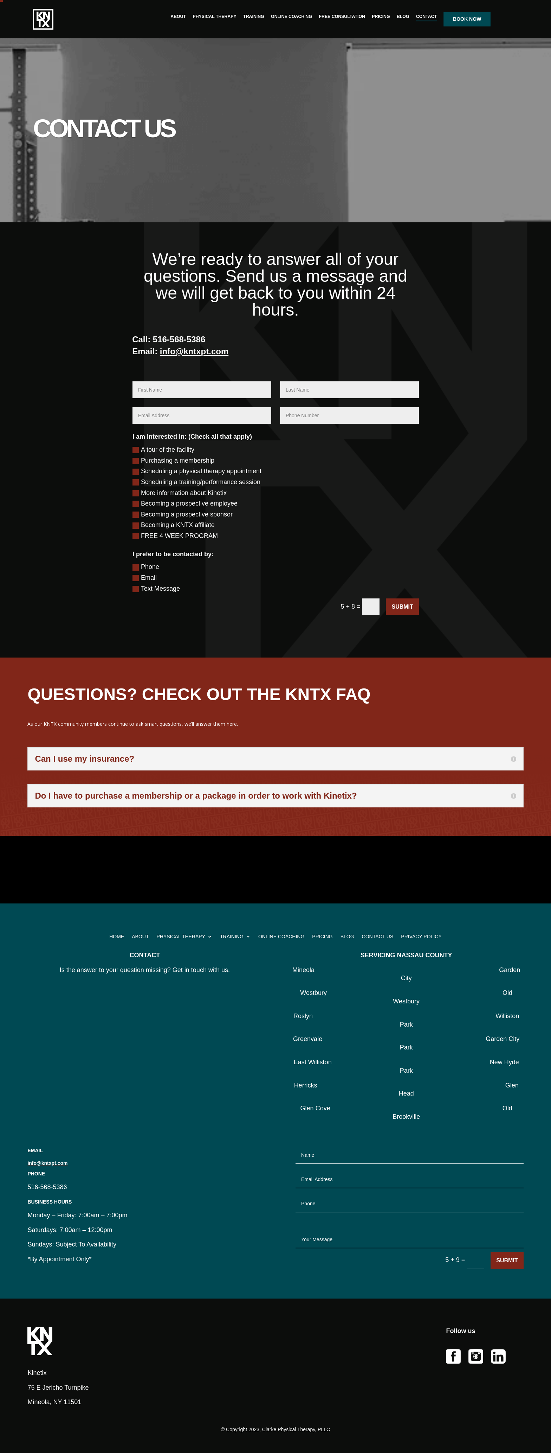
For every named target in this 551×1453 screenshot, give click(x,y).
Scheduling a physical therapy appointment (196, 471)
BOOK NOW (467, 19)
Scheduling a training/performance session (196, 482)
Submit (402, 607)
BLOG (403, 16)
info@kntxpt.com (194, 351)
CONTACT (426, 16)
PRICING (381, 16)
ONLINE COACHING (291, 16)
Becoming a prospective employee (185, 503)
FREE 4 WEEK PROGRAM (175, 535)
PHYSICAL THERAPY (214, 16)
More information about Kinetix (179, 492)
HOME (116, 936)
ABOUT (178, 16)
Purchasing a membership (173, 460)
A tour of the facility (163, 449)
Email (144, 577)
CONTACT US (378, 936)
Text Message (156, 588)
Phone (145, 566)
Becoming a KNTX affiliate (173, 524)
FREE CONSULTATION (342, 16)
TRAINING (254, 16)
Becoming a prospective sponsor (182, 514)
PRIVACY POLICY (421, 936)
